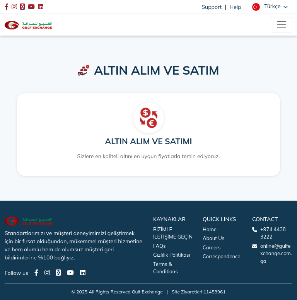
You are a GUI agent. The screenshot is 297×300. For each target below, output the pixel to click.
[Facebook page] (36, 272)
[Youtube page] (70, 272)
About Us (213, 238)
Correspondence (221, 256)
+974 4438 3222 (273, 233)
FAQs (159, 246)
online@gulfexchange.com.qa (276, 253)
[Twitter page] (58, 272)
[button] (270, 6)
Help (235, 6)
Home (210, 229)
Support (211, 6)
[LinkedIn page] (82, 272)
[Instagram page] (47, 272)
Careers (211, 247)
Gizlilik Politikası (171, 255)
